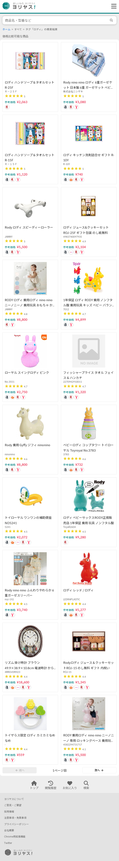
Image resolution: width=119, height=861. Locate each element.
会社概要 (9, 830)
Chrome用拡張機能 (15, 836)
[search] (112, 20)
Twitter (8, 842)
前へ (20, 770)
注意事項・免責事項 (15, 817)
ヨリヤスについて (14, 799)
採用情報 (9, 811)
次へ (98, 770)
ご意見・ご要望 (12, 805)
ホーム (6, 29)
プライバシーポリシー (16, 824)
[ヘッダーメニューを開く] (113, 6)
